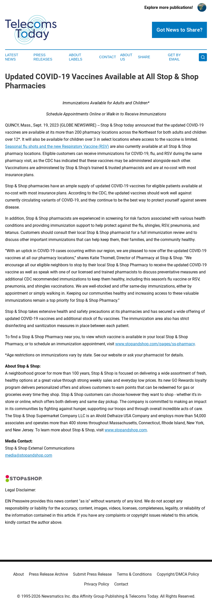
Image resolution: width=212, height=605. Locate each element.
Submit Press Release (92, 574)
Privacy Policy (96, 584)
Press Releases (42, 57)
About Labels (75, 57)
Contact (107, 57)
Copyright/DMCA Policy (178, 574)
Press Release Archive (48, 574)
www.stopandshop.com (126, 430)
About (18, 574)
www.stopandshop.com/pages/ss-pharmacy (155, 343)
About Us (126, 57)
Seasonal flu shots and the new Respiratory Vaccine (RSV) (57, 146)
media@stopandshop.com (28, 455)
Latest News (11, 57)
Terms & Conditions (134, 574)
